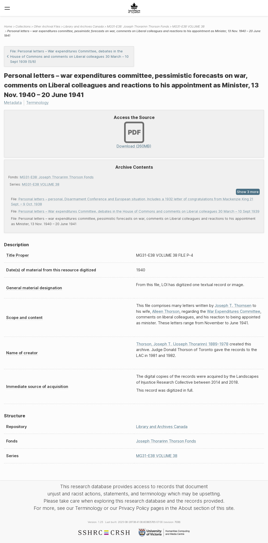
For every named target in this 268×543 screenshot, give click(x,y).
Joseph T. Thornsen (233, 305)
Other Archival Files (47, 26)
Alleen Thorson (165, 311)
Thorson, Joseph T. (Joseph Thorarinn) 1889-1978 (182, 344)
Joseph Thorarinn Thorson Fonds (166, 441)
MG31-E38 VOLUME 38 (40, 184)
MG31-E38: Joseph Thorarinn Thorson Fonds (57, 177)
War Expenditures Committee (233, 311)
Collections (23, 26)
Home (8, 26)
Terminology (37, 102)
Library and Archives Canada (83, 26)
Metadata (13, 102)
